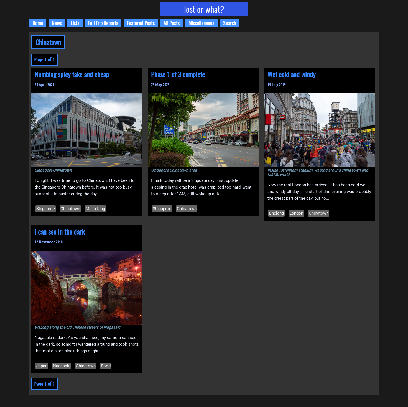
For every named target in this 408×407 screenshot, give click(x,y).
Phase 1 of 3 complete (178, 74)
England (276, 213)
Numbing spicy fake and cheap (72, 74)
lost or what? (204, 9)
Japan (41, 365)
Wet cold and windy (291, 74)
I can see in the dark (60, 232)
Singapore (45, 208)
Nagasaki (61, 365)
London (296, 213)
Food (106, 365)
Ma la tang (95, 208)
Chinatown (70, 208)
